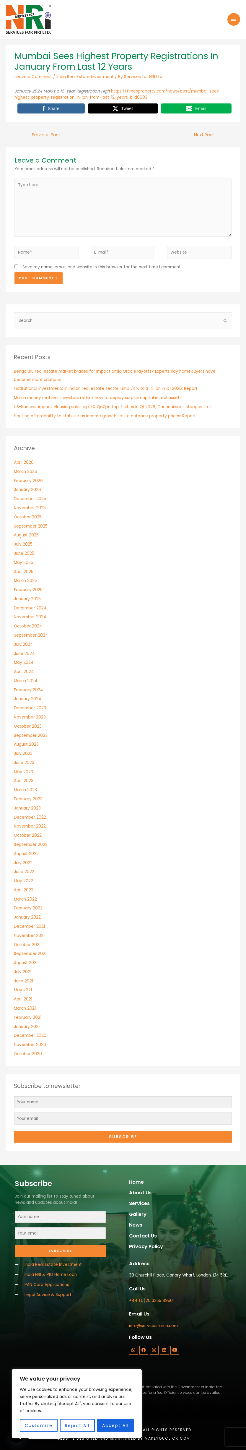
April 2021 (23, 999)
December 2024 (30, 608)
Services (139, 1203)
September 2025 (31, 526)
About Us (140, 1192)
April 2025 (23, 572)
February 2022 (28, 908)
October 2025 (28, 517)
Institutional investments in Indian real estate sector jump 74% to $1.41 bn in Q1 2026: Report (106, 388)
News (135, 1225)
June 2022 (24, 872)
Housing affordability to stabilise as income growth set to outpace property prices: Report (105, 416)
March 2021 (25, 1008)
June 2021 (23, 981)
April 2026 (24, 462)
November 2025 (30, 508)
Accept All (115, 1425)
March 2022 (25, 899)
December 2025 (30, 499)
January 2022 (27, 917)
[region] (77, 1403)
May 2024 (24, 662)
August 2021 (26, 963)
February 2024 (28, 690)
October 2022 (28, 835)
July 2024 (23, 644)
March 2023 (25, 790)
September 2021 (30, 953)
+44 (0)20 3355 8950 (151, 1300)
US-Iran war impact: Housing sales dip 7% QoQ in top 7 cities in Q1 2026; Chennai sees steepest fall (112, 407)
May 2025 (23, 562)
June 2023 (24, 762)
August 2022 (26, 854)
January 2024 (27, 699)
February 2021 (27, 1017)
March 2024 (26, 681)
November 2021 (29, 935)
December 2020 (30, 1035)
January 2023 (27, 808)
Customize (39, 1425)
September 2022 (31, 844)
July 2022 (23, 863)
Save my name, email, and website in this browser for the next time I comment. (102, 267)
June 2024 (24, 653)
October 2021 (27, 945)
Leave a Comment (33, 77)
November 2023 (30, 717)
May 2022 (23, 881)
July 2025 (23, 544)
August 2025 (26, 535)
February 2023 (28, 799)
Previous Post (43, 135)
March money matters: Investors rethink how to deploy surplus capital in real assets (98, 397)
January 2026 (27, 489)
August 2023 (26, 744)
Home (136, 1182)
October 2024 (28, 626)
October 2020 (28, 1054)
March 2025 (25, 580)
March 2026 (25, 471)
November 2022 (30, 826)
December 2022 (30, 817)
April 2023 (23, 781)
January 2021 (27, 1026)
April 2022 (23, 890)
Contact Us (143, 1235)
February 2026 (28, 481)
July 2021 (22, 972)
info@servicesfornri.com (153, 1326)
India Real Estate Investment (85, 77)
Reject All (77, 1425)
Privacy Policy (146, 1246)
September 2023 (31, 735)
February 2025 (28, 590)
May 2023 (23, 772)
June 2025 (24, 553)
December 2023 (30, 708)
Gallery (137, 1214)
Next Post (207, 135)
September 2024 (31, 635)
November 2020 (30, 1044)
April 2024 (24, 671)
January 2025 (27, 599)
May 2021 (23, 990)
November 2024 (30, 617)
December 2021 (29, 926)
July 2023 (23, 753)
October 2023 (28, 726)
